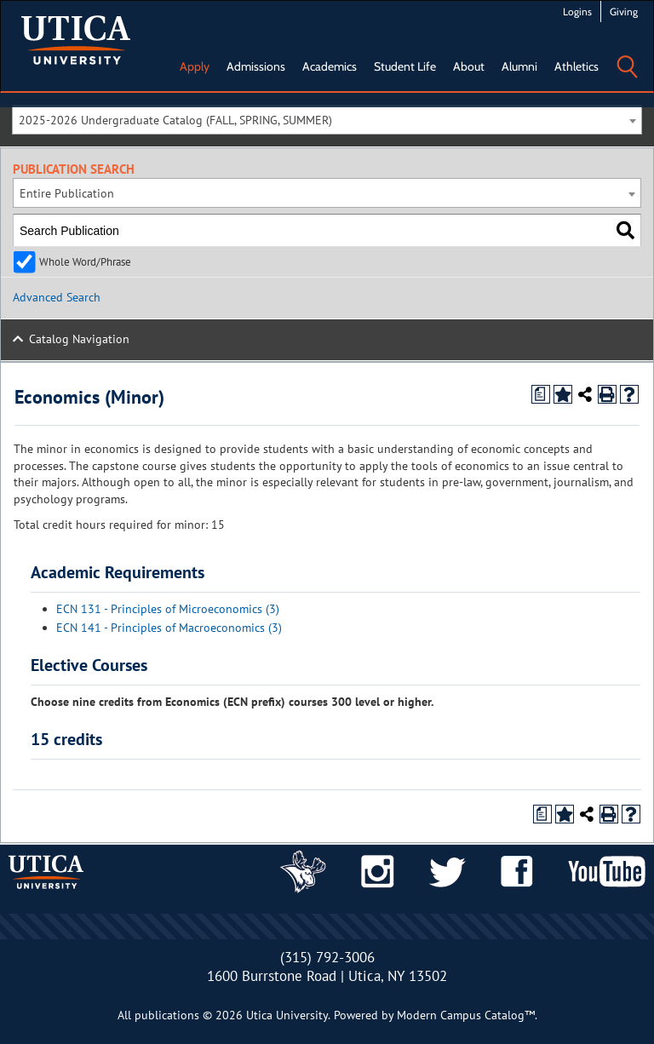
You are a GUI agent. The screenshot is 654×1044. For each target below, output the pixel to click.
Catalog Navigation (79, 339)
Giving (624, 11)
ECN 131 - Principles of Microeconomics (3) (167, 609)
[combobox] (327, 120)
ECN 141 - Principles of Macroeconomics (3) (169, 627)
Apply (194, 66)
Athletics (576, 66)
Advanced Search (56, 297)
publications (167, 1015)
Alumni (519, 66)
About (469, 66)
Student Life (405, 66)
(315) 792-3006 (327, 957)
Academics (329, 66)
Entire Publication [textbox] (67, 193)
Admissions (256, 66)
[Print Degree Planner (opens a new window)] (540, 394)
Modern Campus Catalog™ (466, 1015)
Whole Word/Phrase (85, 261)
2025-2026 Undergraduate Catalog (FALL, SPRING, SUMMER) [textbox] (175, 120)
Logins (577, 11)
